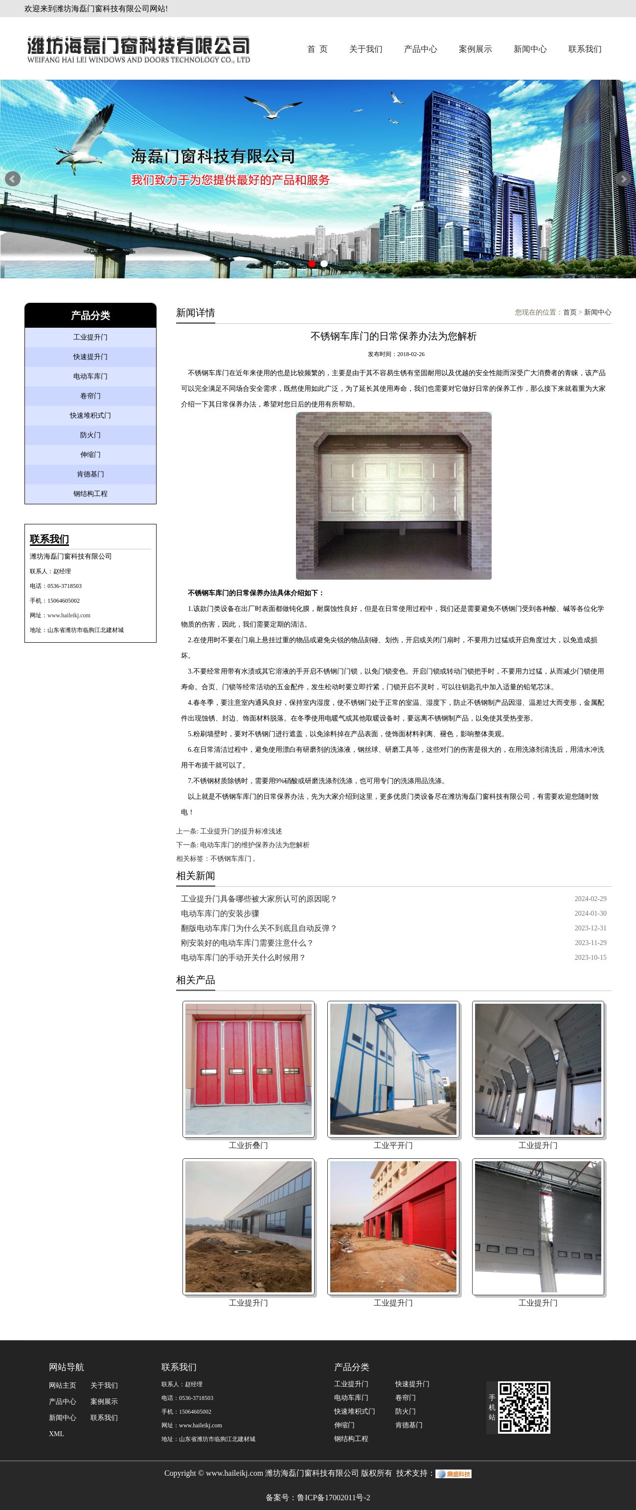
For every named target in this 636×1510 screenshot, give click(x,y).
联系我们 (585, 49)
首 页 (317, 49)
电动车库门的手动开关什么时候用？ (243, 957)
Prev (13, 179)
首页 (570, 312)
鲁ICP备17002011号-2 (333, 1497)
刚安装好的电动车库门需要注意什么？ (247, 943)
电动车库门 (90, 376)
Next (623, 179)
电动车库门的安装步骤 (220, 913)
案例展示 (475, 49)
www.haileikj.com (69, 615)
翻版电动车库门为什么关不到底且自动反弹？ (259, 928)
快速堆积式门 (90, 415)
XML (56, 1434)
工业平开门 (393, 1145)
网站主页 (62, 1385)
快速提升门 (90, 357)
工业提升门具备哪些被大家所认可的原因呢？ (259, 899)
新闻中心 (530, 49)
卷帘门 (90, 396)
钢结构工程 (90, 493)
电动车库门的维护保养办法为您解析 (255, 845)
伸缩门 (90, 454)
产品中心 (420, 49)
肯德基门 (90, 474)
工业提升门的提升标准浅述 (241, 831)
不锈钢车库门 (230, 858)
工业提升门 (90, 337)
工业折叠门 (248, 1145)
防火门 (90, 435)
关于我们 (366, 49)
